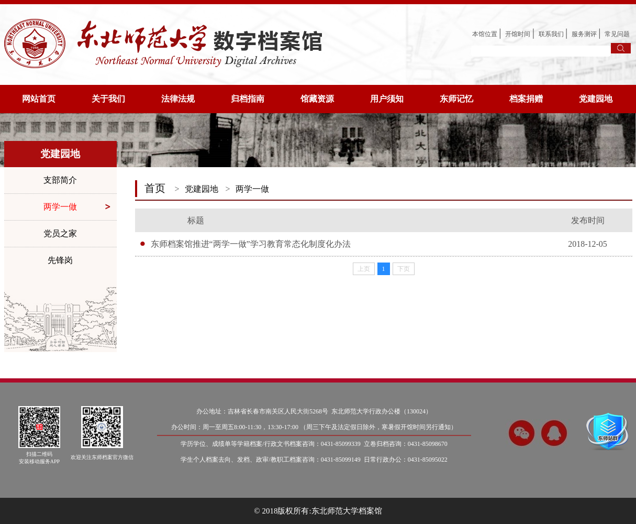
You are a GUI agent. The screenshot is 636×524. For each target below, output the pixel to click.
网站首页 (38, 98)
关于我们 (108, 98)
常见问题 (617, 34)
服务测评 (584, 34)
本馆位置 (484, 34)
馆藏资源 (317, 98)
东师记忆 (456, 98)
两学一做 (60, 206)
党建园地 (595, 98)
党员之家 (60, 233)
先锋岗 (60, 260)
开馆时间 (517, 34)
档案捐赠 (526, 98)
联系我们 (551, 34)
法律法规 (178, 98)
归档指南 (247, 98)
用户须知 (387, 98)
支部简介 (60, 180)
